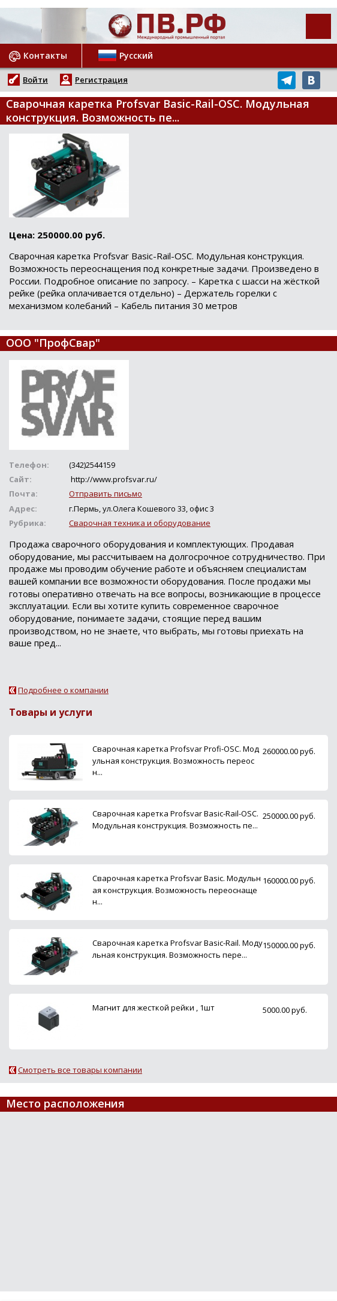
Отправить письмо (105, 493)
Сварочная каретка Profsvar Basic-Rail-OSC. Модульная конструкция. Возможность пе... (175, 819)
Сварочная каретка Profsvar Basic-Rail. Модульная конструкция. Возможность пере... (177, 948)
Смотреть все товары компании (80, 1069)
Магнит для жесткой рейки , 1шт (153, 1007)
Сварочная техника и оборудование (139, 523)
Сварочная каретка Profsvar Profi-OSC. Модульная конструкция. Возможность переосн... (175, 760)
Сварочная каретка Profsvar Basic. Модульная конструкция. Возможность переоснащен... (176, 889)
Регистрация (101, 79)
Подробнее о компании (63, 690)
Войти (35, 79)
